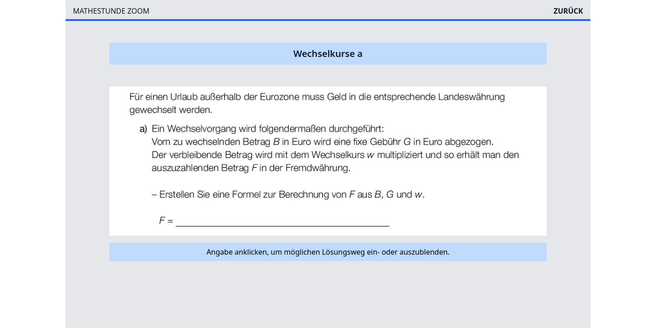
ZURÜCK (568, 11)
